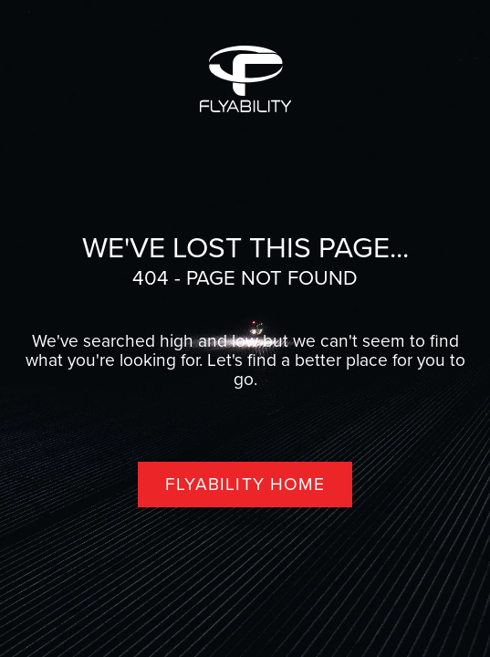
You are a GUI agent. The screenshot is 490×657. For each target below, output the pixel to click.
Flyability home (245, 484)
